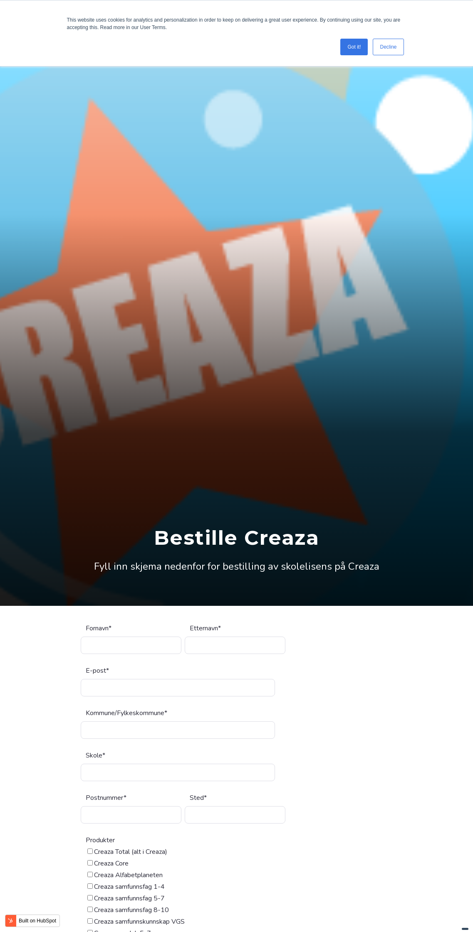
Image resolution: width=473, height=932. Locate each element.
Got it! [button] (354, 47)
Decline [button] (388, 47)
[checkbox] (183, 851)
